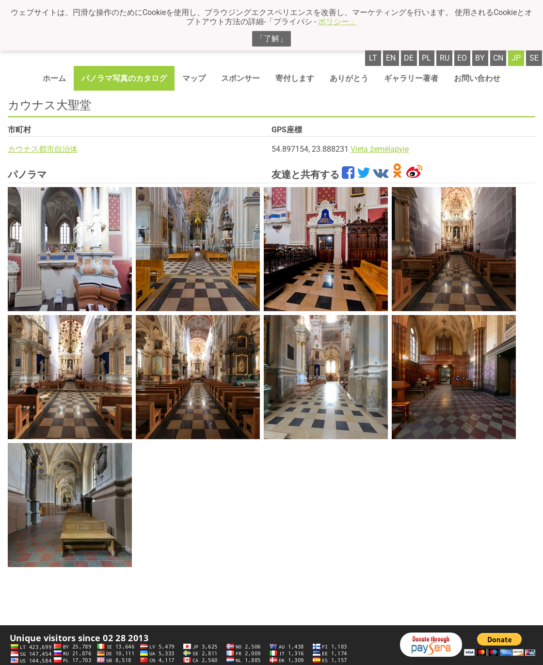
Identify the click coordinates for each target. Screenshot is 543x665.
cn (498, 58)
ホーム (54, 78)
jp (516, 58)
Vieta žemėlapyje (380, 149)
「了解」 (271, 38)
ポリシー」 (337, 21)
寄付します (294, 78)
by (480, 58)
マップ (194, 78)
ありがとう (349, 78)
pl (426, 58)
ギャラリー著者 (411, 78)
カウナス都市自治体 (43, 149)
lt (373, 58)
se (534, 58)
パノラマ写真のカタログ (124, 78)
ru (444, 58)
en (391, 58)
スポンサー (240, 78)
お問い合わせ (477, 78)
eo (462, 58)
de (409, 58)
